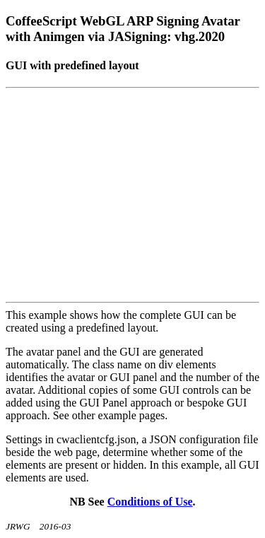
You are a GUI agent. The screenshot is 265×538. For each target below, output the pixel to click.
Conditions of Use (150, 502)
